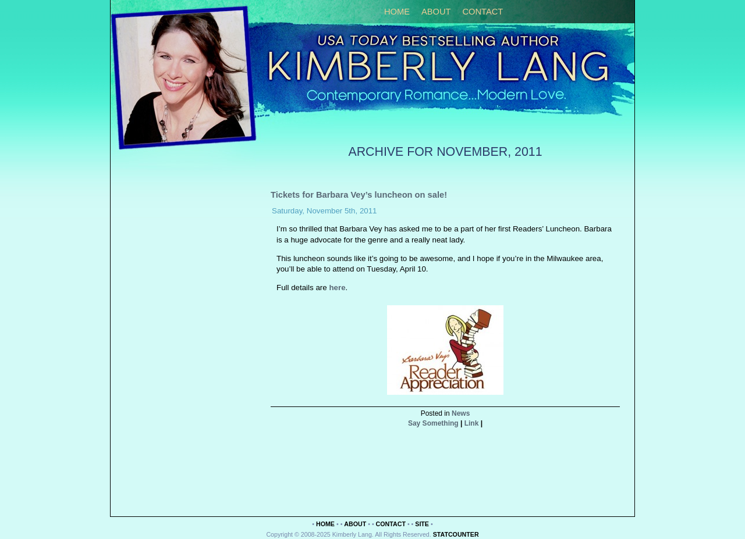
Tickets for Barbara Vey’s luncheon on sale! (359, 194)
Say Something (433, 423)
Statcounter (456, 534)
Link (471, 423)
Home (397, 11)
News (461, 413)
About (436, 11)
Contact (482, 11)
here (336, 287)
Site (422, 523)
